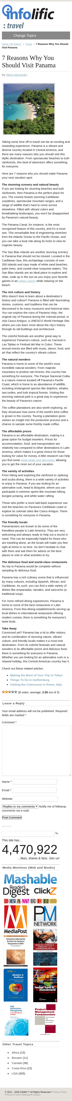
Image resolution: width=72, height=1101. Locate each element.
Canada (17, 1063)
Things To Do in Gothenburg (29, 679)
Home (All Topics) (11, 44)
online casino (27, 281)
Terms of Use (13, 1094)
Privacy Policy (59, 1092)
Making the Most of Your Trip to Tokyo (36, 675)
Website (7, 798)
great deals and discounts (37, 460)
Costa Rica (19, 1068)
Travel (28, 44)
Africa (15, 1052)
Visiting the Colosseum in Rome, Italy (36, 684)
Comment (9, 722)
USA (14, 1073)
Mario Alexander (16, 74)
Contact (36, 1094)
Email (6, 790)
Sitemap (26, 1094)
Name (7, 781)
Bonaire (17, 1057)
